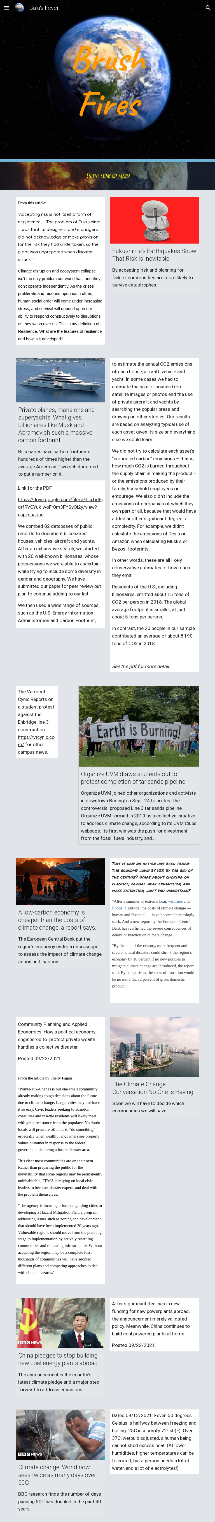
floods (117, 908)
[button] (6, 7)
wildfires (175, 901)
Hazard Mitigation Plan (59, 1212)
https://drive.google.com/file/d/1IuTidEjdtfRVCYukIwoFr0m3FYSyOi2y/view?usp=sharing (60, 507)
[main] (107, 81)
